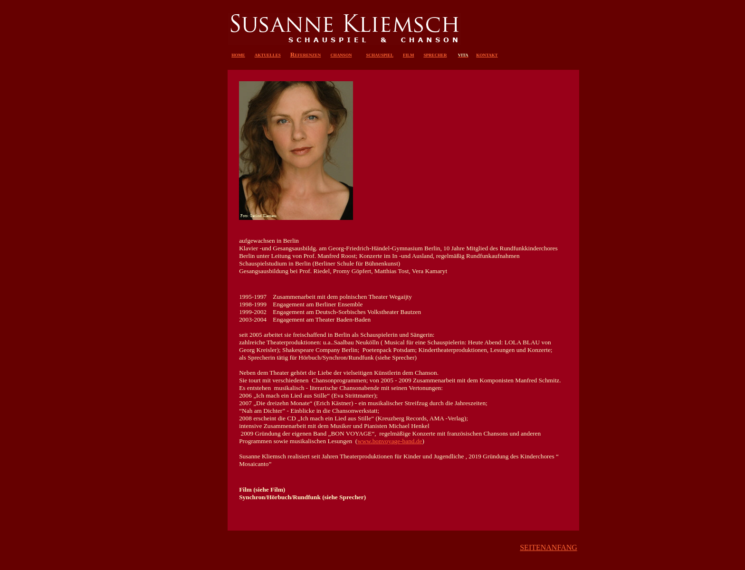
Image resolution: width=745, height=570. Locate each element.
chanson (341, 54)
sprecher (435, 54)
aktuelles (268, 54)
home (238, 54)
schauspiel (379, 54)
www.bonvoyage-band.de (389, 441)
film (408, 54)
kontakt (486, 54)
